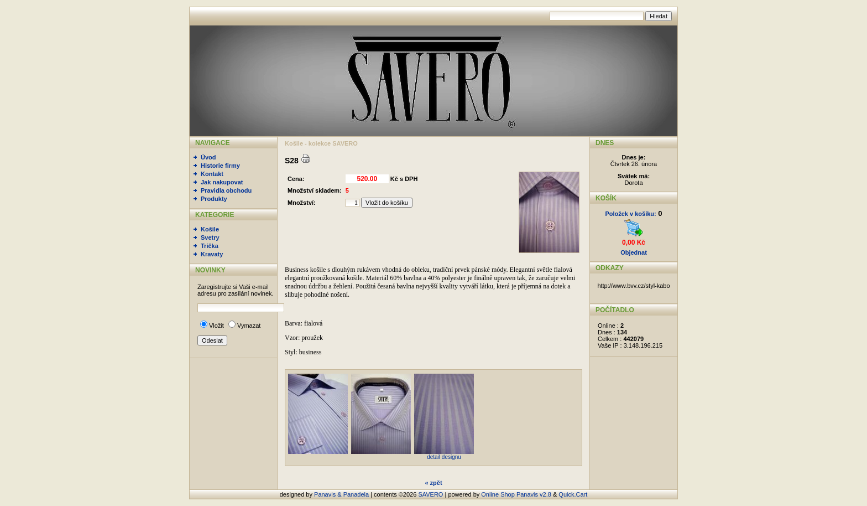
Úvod (208, 157)
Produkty (214, 198)
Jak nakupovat (222, 182)
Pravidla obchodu (226, 190)
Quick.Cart (572, 494)
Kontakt (212, 174)
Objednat (633, 252)
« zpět (433, 482)
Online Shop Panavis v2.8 (516, 494)
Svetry (210, 237)
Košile (210, 229)
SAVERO (430, 494)
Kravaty (212, 254)
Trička (209, 245)
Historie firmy (220, 165)
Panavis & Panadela (342, 494)
